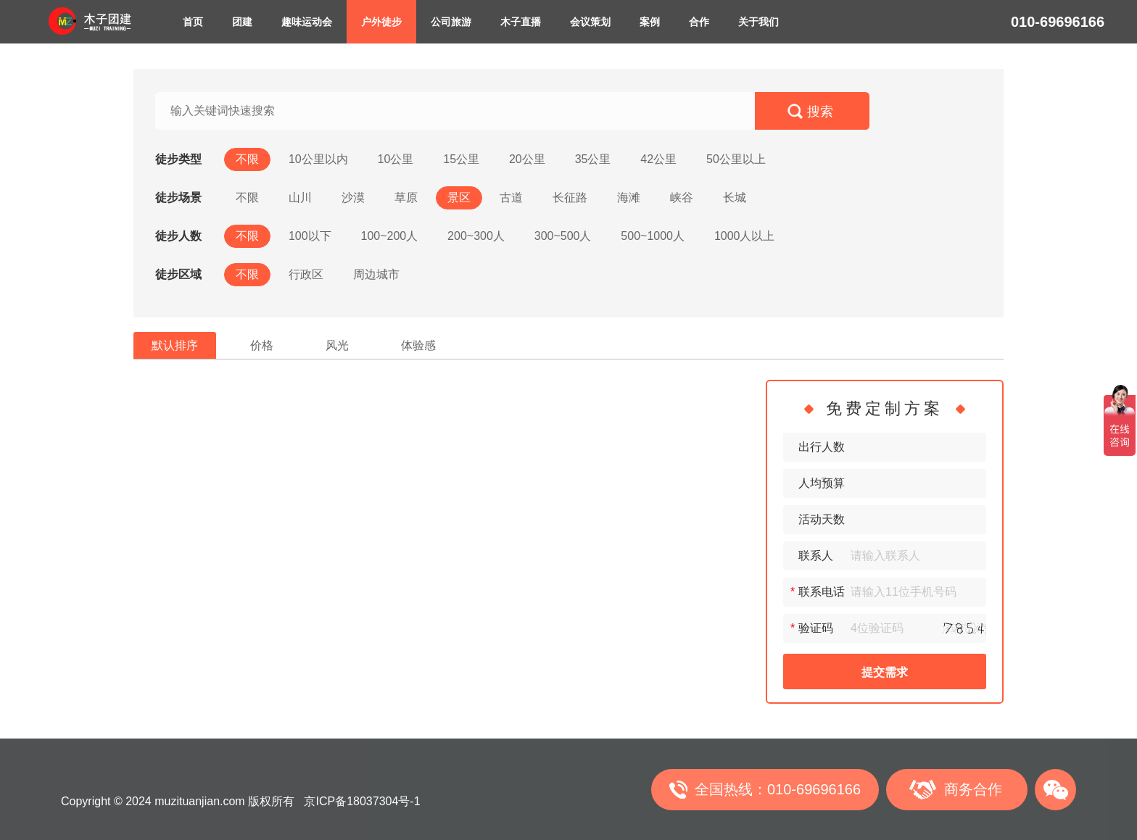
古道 (511, 197)
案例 (650, 22)
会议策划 (590, 22)
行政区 (306, 274)
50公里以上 (736, 159)
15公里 (461, 159)
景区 (459, 197)
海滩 (628, 197)
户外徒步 (381, 22)
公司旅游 (451, 22)
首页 (193, 22)
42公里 (658, 159)
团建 (242, 22)
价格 (261, 345)
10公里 (396, 159)
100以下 (310, 236)
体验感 (418, 345)
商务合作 (973, 789)
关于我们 (758, 22)
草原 (406, 197)
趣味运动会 (306, 22)
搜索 (820, 111)
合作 (699, 22)
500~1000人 (653, 236)
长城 (734, 197)
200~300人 (476, 236)
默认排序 (175, 345)
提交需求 (884, 672)
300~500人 (563, 236)
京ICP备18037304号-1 (362, 801)
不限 (247, 159)
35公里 (593, 159)
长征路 (570, 197)
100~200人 (389, 236)
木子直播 (520, 22)
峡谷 (681, 197)
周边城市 (376, 274)
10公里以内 (318, 159)
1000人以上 (744, 236)
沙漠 (353, 197)
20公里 (527, 159)
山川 (300, 197)
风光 (337, 345)
